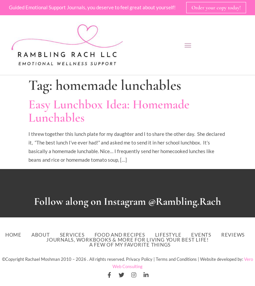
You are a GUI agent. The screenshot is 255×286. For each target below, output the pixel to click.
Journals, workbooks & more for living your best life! (127, 239)
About (40, 234)
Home (13, 234)
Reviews (233, 234)
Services (72, 234)
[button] (188, 45)
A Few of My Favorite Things (130, 244)
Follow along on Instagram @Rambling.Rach (127, 201)
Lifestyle (168, 234)
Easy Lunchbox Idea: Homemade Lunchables (109, 111)
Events (201, 234)
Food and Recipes (120, 234)
